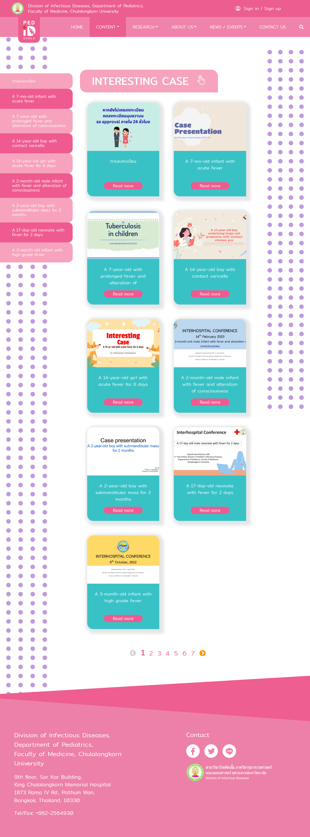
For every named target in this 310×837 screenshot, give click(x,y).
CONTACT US (272, 26)
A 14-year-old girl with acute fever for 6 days (34, 163)
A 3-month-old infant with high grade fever (37, 252)
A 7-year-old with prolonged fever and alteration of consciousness (39, 120)
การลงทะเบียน (23, 81)
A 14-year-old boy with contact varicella (34, 143)
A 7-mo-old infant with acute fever (34, 98)
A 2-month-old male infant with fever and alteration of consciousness (39, 185)
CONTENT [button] (106, 26)
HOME (77, 26)
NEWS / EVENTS (226, 26)
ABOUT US (182, 26)
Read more (123, 186)
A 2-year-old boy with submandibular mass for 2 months (36, 210)
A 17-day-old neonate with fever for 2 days (38, 232)
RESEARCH (143, 26)
